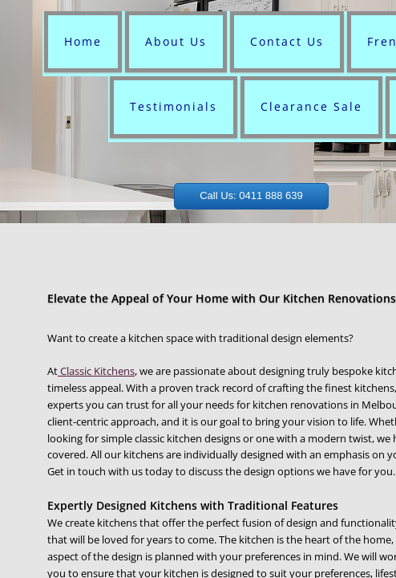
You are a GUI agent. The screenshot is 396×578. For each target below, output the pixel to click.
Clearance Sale (311, 106)
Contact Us (287, 41)
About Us (176, 41)
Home (83, 41)
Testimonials (173, 106)
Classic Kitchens (96, 371)
